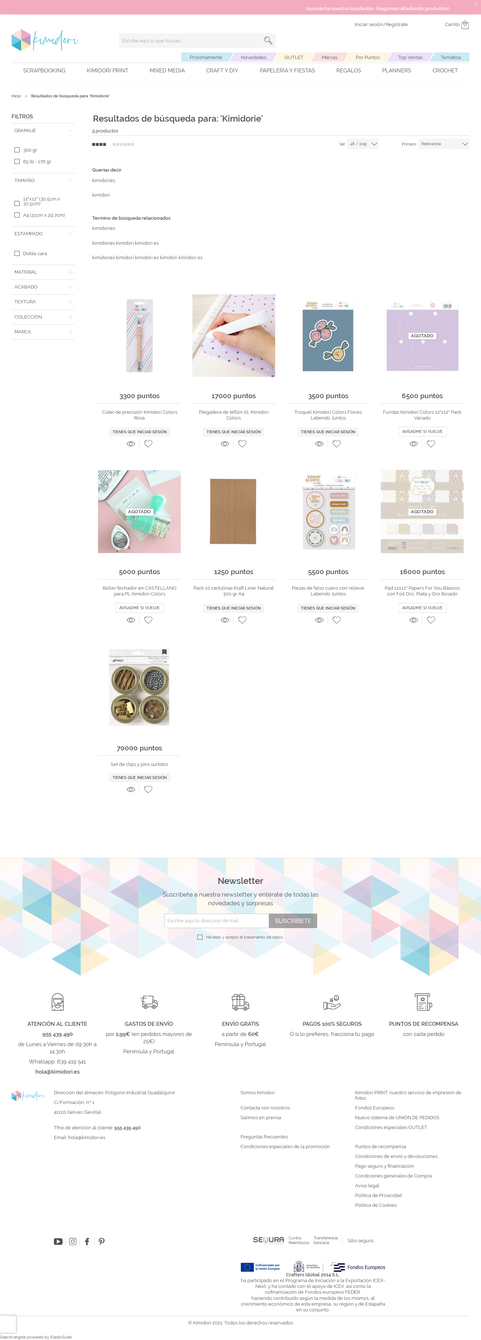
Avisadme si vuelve (422, 431)
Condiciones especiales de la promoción (285, 1146)
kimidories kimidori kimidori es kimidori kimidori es (147, 257)
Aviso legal (367, 1185)
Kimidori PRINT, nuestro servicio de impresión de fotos (408, 1095)
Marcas (329, 57)
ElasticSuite (61, 1337)
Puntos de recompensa (380, 1146)
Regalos (348, 70)
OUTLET (294, 57)
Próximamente (206, 57)
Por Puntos (368, 57)
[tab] (43, 130)
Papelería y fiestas (287, 70)
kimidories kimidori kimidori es (125, 243)
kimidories (103, 180)
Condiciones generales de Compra (393, 1176)
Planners (396, 70)
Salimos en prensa (260, 1117)
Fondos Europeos (374, 1108)
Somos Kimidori (257, 1092)
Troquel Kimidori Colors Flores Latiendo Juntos (328, 415)
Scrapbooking (44, 70)
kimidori (101, 195)
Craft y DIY (222, 70)
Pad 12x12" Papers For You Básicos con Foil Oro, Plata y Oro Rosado (422, 591)
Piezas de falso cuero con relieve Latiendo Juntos (328, 591)
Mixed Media (167, 70)
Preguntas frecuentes (264, 1136)
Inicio (17, 96)
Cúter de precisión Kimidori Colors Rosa (139, 415)
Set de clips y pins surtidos (139, 764)
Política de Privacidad (378, 1195)
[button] (148, 443)
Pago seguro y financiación (384, 1166)
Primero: (409, 144)
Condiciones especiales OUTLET (391, 1127)
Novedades (253, 57)
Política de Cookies (376, 1205)
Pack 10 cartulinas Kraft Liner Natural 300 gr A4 (233, 591)
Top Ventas (410, 57)
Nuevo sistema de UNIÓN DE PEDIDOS (397, 1117)
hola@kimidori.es (86, 1137)
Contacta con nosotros (265, 1108)
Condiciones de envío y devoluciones (396, 1156)
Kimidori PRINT (107, 70)
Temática (451, 57)
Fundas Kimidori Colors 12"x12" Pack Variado (422, 415)
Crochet (445, 70)
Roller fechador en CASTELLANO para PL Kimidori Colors (139, 591)
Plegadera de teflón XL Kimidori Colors (234, 415)
